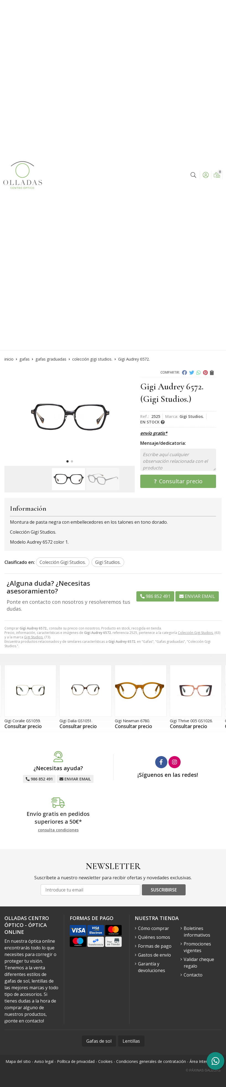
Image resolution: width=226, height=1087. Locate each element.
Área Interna (200, 1061)
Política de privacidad (76, 1061)
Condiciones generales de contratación (151, 1061)
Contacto (193, 975)
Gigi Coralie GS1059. (22, 720)
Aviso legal (43, 1061)
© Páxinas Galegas (203, 1070)
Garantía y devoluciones (151, 967)
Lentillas (131, 1041)
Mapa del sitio (18, 1061)
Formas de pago (155, 946)
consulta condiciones (58, 830)
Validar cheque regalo (199, 962)
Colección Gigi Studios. (196, 632)
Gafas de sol (98, 1041)
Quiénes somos (154, 937)
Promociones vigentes (197, 947)
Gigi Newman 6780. (132, 720)
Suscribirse (164, 890)
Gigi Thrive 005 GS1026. (191, 720)
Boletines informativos (197, 931)
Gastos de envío (154, 955)
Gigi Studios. (33, 637)
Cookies (105, 1061)
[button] (67, 461)
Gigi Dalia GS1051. (75, 720)
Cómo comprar (153, 928)
